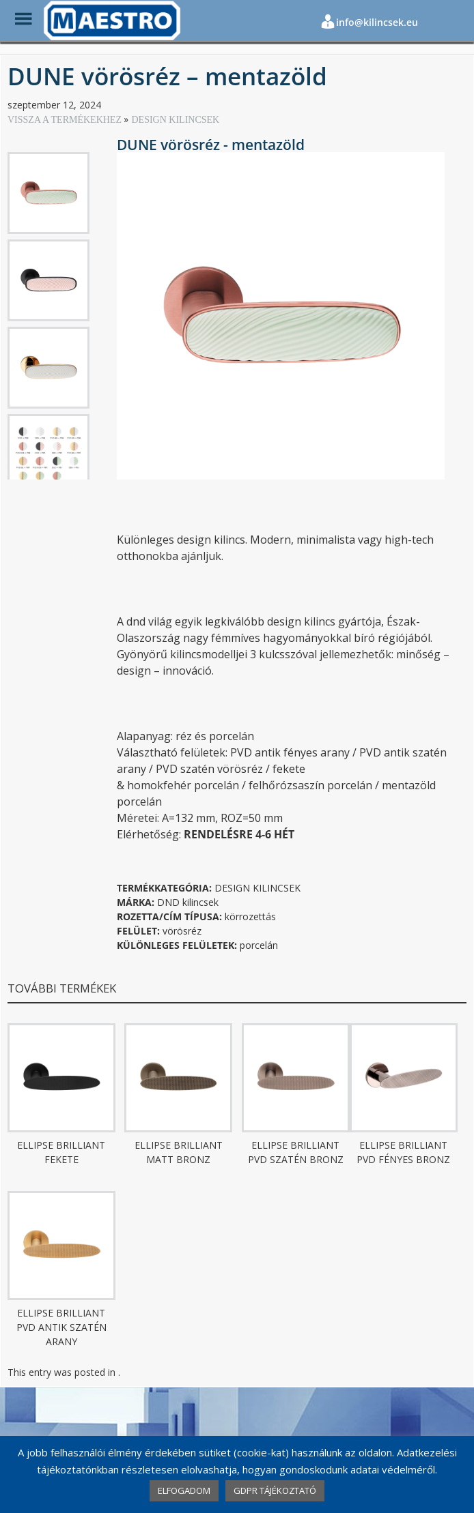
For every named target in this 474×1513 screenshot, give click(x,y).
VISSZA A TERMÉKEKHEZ (66, 120)
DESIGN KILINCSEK (175, 120)
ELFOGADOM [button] (184, 1490)
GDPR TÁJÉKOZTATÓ (275, 1490)
